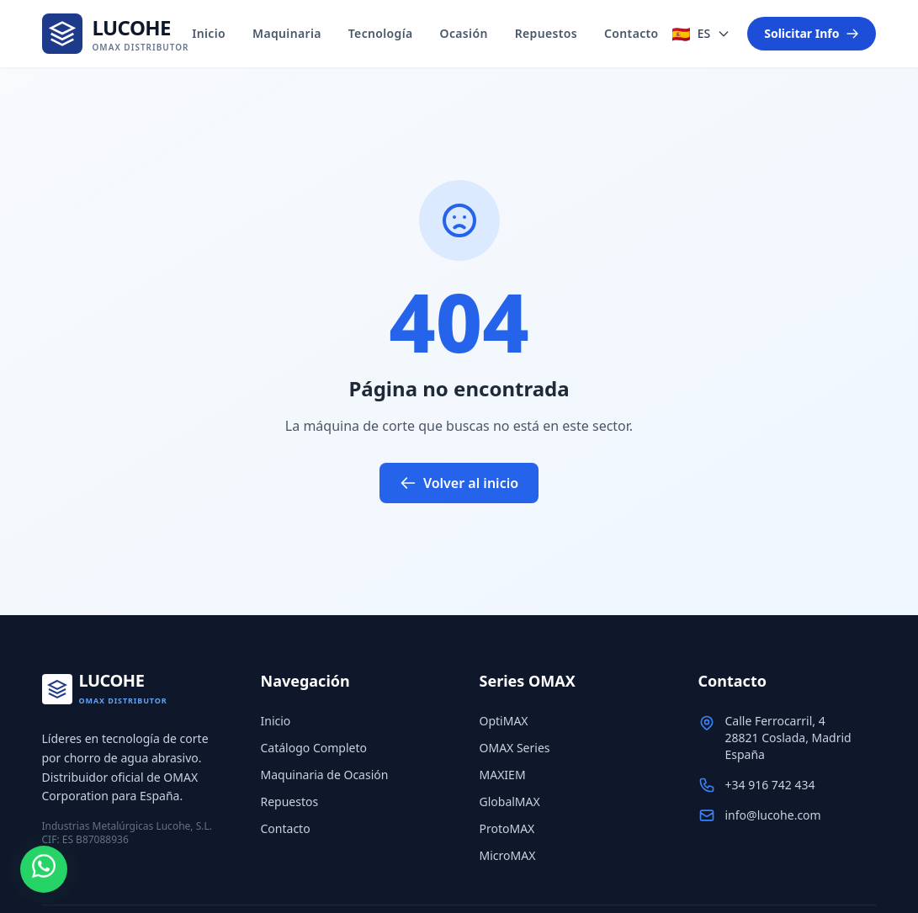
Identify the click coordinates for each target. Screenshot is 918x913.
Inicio (209, 33)
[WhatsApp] (43, 869)
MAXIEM (503, 775)
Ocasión (464, 33)
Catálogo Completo (314, 748)
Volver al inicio (459, 483)
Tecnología (380, 33)
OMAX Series (515, 748)
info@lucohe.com (773, 815)
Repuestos (546, 33)
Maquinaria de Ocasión (325, 775)
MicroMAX (508, 855)
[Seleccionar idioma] (700, 33)
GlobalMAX (510, 801)
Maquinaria (286, 33)
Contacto (631, 33)
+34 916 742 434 (770, 785)
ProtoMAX (507, 828)
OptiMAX (504, 721)
